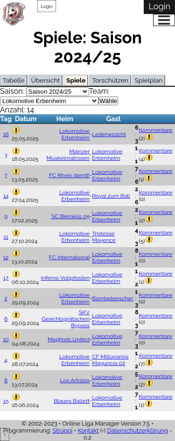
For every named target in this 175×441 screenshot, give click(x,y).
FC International (69, 257)
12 (5, 257)
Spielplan (148, 80)
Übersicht (45, 80)
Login (47, 6)
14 (6, 196)
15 (6, 401)
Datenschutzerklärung (137, 430)
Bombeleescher (112, 298)
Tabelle (14, 80)
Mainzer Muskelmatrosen (68, 154)
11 (5, 237)
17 (6, 278)
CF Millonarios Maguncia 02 (110, 359)
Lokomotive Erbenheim (74, 134)
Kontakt (87, 430)
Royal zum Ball (111, 196)
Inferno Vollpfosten (65, 278)
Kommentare (155, 130)
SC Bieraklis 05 (70, 216)
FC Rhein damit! (69, 175)
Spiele (75, 80)
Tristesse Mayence (104, 236)
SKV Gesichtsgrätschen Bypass (66, 319)
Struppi (63, 430)
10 (5, 339)
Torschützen (110, 80)
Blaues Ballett (72, 401)
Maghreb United (69, 339)
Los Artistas (75, 380)
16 (5, 134)
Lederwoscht (109, 134)
